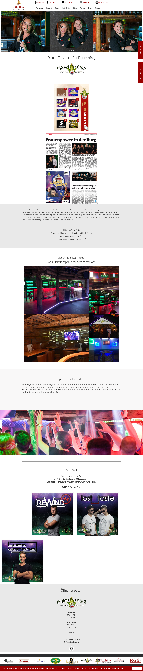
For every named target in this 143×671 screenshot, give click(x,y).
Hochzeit (49, 8)
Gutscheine (52, 2)
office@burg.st (87, 2)
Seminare (98, 8)
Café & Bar (66, 8)
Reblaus (82, 8)
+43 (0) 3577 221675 (73, 640)
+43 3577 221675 (70, 2)
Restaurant (39, 8)
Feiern (57, 8)
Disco (75, 8)
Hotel (90, 8)
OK (137, 668)
